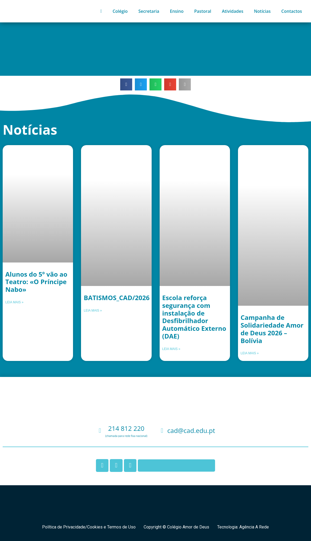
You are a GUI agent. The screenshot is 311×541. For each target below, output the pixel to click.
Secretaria (148, 11)
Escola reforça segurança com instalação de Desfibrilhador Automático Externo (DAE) (194, 316)
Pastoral (202, 11)
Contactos (291, 11)
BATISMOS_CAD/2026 (117, 297)
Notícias (262, 11)
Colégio (120, 11)
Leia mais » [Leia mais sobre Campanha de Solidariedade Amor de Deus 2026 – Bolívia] (250, 353)
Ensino (176, 11)
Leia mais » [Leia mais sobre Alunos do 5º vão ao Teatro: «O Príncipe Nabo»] (14, 302)
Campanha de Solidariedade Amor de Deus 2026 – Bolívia (272, 329)
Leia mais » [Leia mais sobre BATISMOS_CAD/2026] (93, 310)
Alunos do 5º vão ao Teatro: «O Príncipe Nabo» (36, 282)
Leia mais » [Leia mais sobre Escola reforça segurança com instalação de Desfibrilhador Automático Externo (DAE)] (171, 349)
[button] (126, 84)
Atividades (232, 11)
